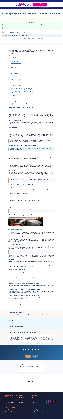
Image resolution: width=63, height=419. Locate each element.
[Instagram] (50, 401)
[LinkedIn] (46, 403)
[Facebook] (48, 401)
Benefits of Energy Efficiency (15, 61)
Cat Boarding (21, 402)
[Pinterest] (48, 403)
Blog (11, 43)
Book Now (28, 356)
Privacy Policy (28, 376)
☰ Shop (38, 7)
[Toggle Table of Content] (9, 55)
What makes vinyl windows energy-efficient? (18, 85)
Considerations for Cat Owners (16, 63)
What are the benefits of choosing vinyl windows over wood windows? (22, 89)
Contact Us (38, 376)
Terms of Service (33, 376)
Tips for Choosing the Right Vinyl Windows (17, 76)
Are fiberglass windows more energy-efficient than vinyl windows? (22, 88)
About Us (18, 7)
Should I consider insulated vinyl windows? (18, 92)
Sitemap (47, 399)
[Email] (46, 401)
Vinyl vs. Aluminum (14, 66)
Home (14, 7)
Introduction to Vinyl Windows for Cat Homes (17, 59)
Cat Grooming (21, 399)
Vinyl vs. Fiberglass (14, 67)
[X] (52, 401)
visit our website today (25, 256)
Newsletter (48, 397)
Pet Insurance (21, 400)
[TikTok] (56, 401)
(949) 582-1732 (41, 1)
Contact (33, 399)
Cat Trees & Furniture (22, 397)
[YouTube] (54, 401)
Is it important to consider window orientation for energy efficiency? (22, 91)
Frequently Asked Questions (14, 84)
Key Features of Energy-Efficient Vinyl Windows (17, 70)
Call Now (34, 356)
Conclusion (11, 82)
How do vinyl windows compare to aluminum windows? (20, 86)
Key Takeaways (13, 57)
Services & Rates (23, 7)
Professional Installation (15, 80)
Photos (28, 7)
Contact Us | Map (33, 7)
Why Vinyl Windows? (14, 60)
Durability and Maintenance (15, 73)
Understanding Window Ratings (16, 79)
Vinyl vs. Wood (13, 69)
